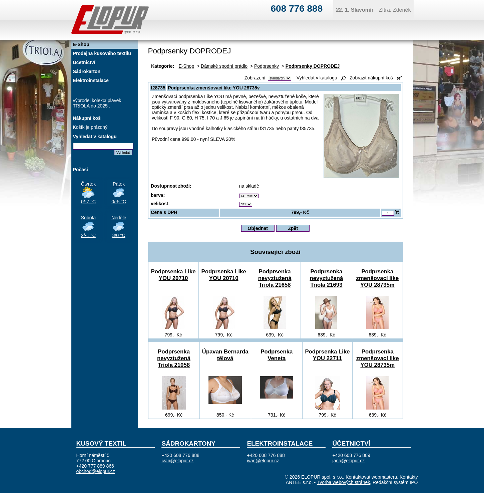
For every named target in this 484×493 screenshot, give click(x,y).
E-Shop (186, 66)
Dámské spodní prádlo (224, 66)
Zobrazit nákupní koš (371, 77)
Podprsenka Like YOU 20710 (173, 274)
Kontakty (409, 477)
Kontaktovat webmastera (371, 477)
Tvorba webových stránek (343, 482)
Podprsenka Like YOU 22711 (327, 354)
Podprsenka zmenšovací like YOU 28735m (377, 278)
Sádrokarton (86, 71)
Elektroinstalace (91, 80)
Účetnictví (84, 62)
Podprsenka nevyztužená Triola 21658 (275, 278)
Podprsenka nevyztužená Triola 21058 (173, 358)
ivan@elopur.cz (177, 460)
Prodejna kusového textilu (102, 53)
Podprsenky (266, 66)
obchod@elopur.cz (95, 471)
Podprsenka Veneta (277, 354)
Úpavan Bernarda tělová (225, 354)
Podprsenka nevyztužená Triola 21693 (326, 278)
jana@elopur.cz (348, 460)
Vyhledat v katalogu (317, 77)
